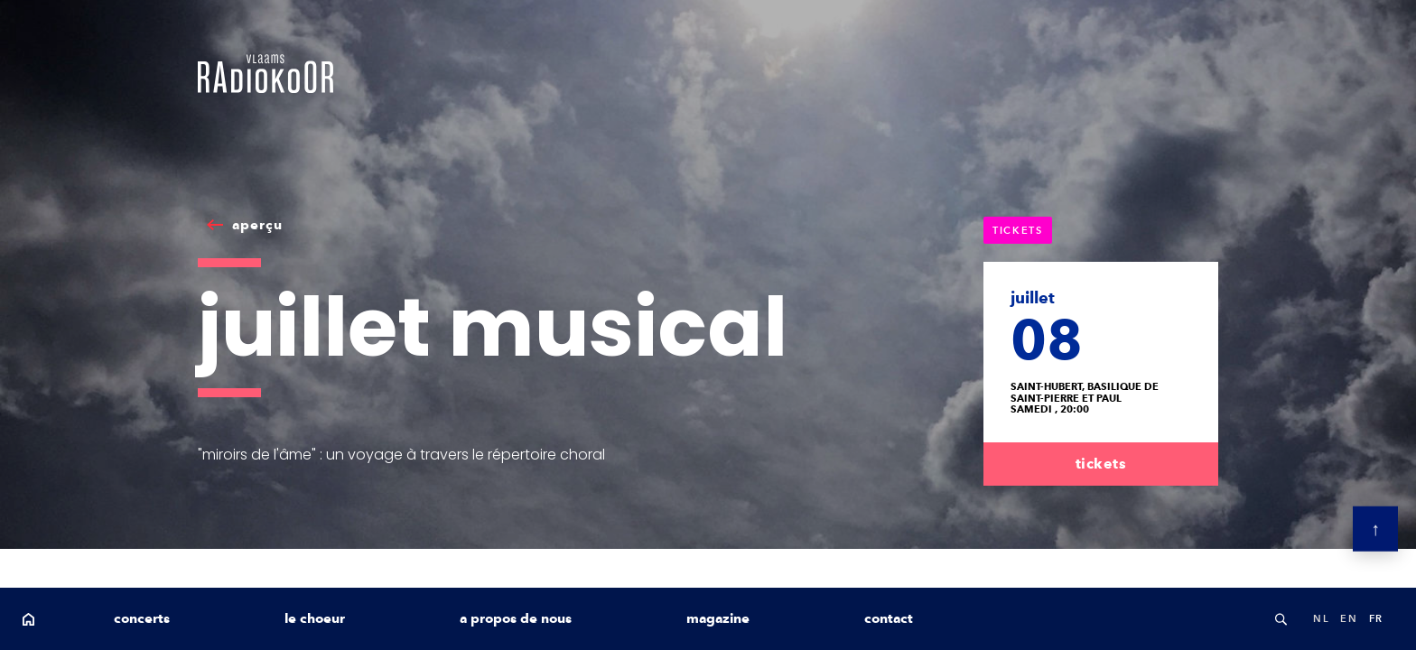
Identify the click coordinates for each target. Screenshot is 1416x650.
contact (888, 618)
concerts (142, 618)
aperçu (257, 225)
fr (1376, 618)
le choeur (314, 618)
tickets (1101, 463)
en (1348, 618)
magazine (718, 618)
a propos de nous (516, 618)
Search (1280, 619)
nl (1321, 618)
